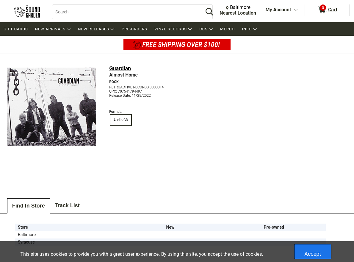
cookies (253, 254)
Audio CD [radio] (120, 120)
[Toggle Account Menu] (295, 10)
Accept (312, 254)
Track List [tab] (67, 205)
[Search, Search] (125, 12)
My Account (278, 10)
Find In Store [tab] (28, 206)
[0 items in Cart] (327, 10)
